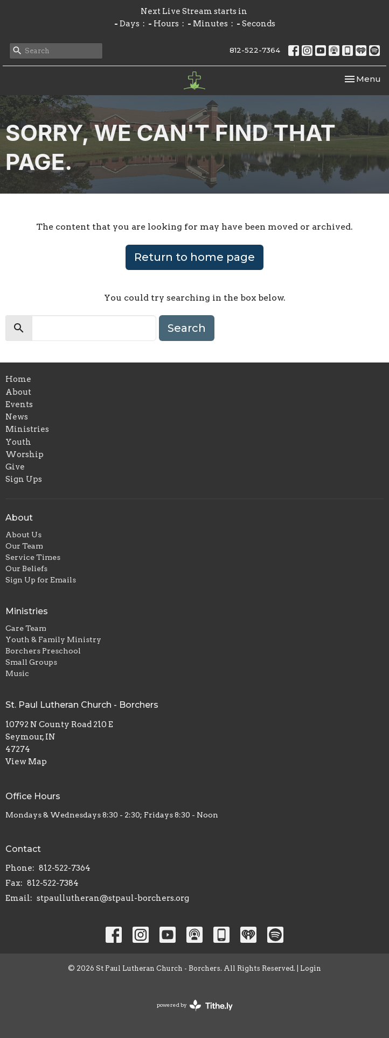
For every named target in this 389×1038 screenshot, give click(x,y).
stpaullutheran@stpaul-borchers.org (113, 898)
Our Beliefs (26, 568)
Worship (24, 454)
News (16, 417)
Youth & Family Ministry (53, 639)
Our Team (24, 546)
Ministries (27, 429)
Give (15, 467)
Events (19, 404)
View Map (26, 761)
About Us (23, 534)
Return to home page (194, 257)
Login (310, 968)
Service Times (32, 557)
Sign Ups (23, 479)
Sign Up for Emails (40, 579)
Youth (18, 442)
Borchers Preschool (43, 650)
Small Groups (31, 662)
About (18, 392)
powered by (195, 1005)
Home (18, 379)
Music (17, 673)
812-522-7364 (255, 50)
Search (187, 328)
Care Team (25, 628)
